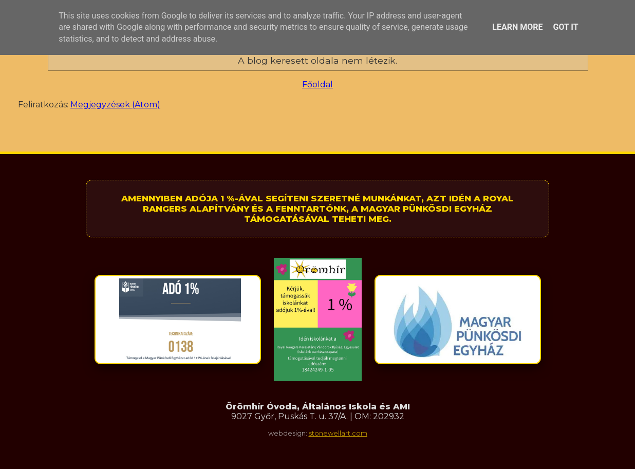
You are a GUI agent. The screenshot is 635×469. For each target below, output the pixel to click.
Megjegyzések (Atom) (115, 104)
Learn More (517, 27)
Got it (565, 27)
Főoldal (317, 84)
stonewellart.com (338, 433)
